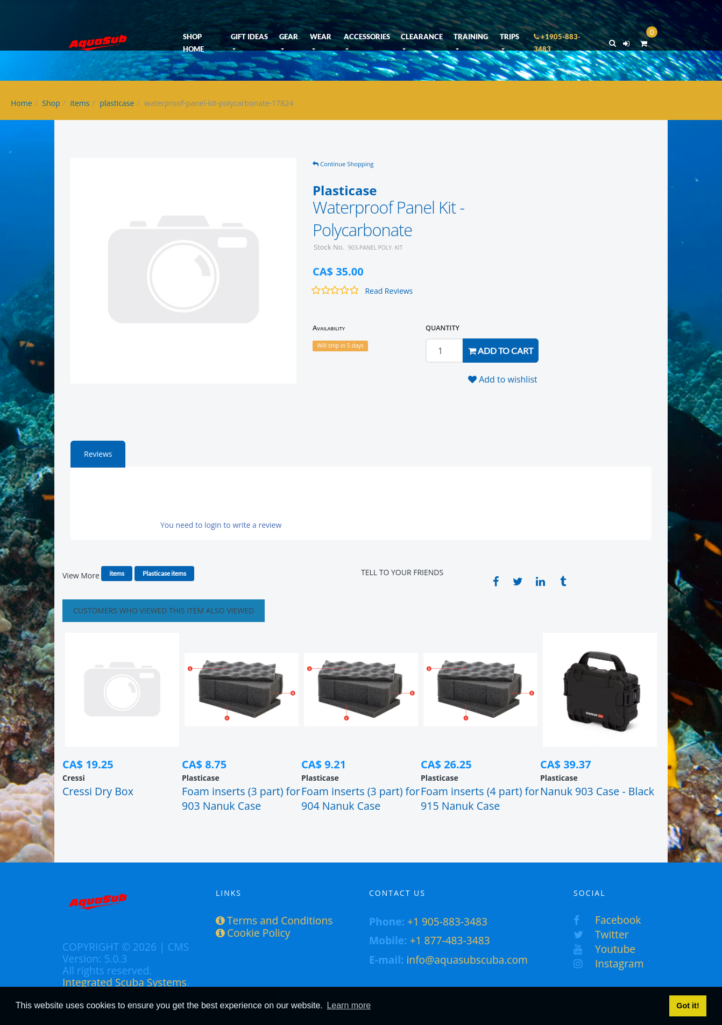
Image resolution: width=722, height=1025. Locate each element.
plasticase (117, 103)
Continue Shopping (343, 164)
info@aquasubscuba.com (467, 959)
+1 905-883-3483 (447, 921)
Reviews (98, 454)
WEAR (320, 36)
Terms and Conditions (274, 920)
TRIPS (509, 36)
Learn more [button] (349, 1005)
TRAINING (471, 36)
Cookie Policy (253, 933)
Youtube (604, 949)
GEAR (288, 36)
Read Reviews (389, 291)
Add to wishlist (502, 379)
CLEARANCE (422, 36)
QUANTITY (442, 328)
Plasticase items (164, 573)
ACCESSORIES (367, 36)
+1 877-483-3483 (450, 940)
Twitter (601, 934)
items (79, 103)
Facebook (607, 920)
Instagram (608, 963)
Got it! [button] (687, 1005)
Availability (329, 328)
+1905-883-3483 (557, 42)
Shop (51, 103)
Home (21, 103)
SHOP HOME (193, 42)
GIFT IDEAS (249, 36)
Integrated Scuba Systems (124, 982)
